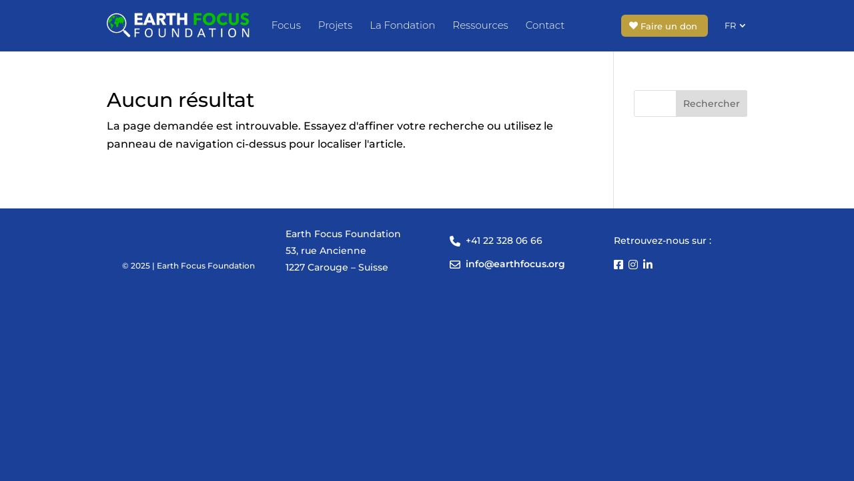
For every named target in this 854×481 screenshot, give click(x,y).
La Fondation (402, 25)
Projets (335, 25)
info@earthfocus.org (515, 264)
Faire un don (668, 26)
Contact (545, 25)
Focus (286, 25)
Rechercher (711, 104)
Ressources (480, 25)
